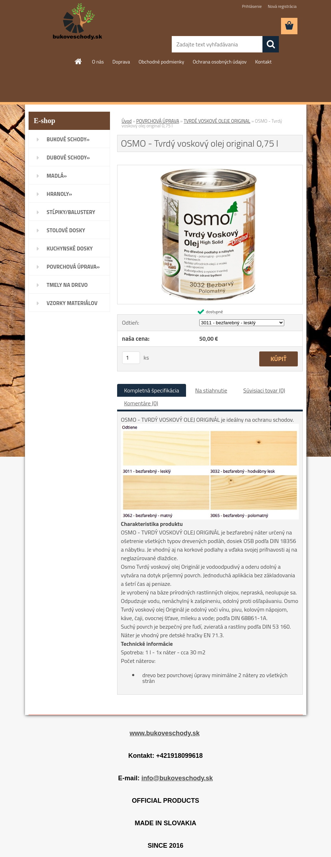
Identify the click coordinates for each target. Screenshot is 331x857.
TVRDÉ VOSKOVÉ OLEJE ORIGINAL (217, 121)
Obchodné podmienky (161, 61)
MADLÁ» (57, 176)
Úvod (127, 121)
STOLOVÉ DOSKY (66, 230)
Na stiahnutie (211, 390)
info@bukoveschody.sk (177, 778)
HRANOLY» (59, 194)
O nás (98, 61)
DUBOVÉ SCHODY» (68, 157)
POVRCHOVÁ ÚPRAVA (157, 121)
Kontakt (263, 61)
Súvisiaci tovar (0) (264, 390)
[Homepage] (78, 61)
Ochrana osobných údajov (220, 61)
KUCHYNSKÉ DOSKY (70, 248)
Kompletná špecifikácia (151, 390)
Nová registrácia (282, 6)
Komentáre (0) (141, 403)
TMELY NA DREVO (67, 285)
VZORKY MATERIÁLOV (72, 303)
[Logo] (78, 21)
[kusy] (131, 357)
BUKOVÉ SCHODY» (68, 139)
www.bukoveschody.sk (165, 733)
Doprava (121, 61)
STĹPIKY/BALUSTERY (71, 212)
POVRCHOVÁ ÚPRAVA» (73, 267)
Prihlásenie (252, 6)
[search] (270, 44)
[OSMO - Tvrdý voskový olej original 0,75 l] (209, 168)
